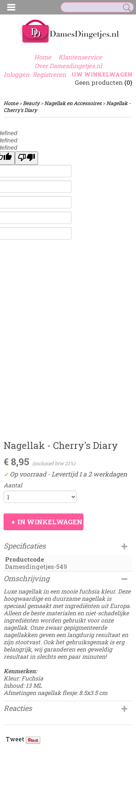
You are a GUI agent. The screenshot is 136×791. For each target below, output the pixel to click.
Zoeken (125, 7)
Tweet (15, 739)
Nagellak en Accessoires (73, 103)
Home (42, 57)
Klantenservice (80, 57)
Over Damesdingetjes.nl (68, 66)
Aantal (13, 485)
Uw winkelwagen (101, 74)
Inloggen (16, 74)
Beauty (31, 103)
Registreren (49, 74)
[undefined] (26, 158)
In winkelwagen (49, 521)
